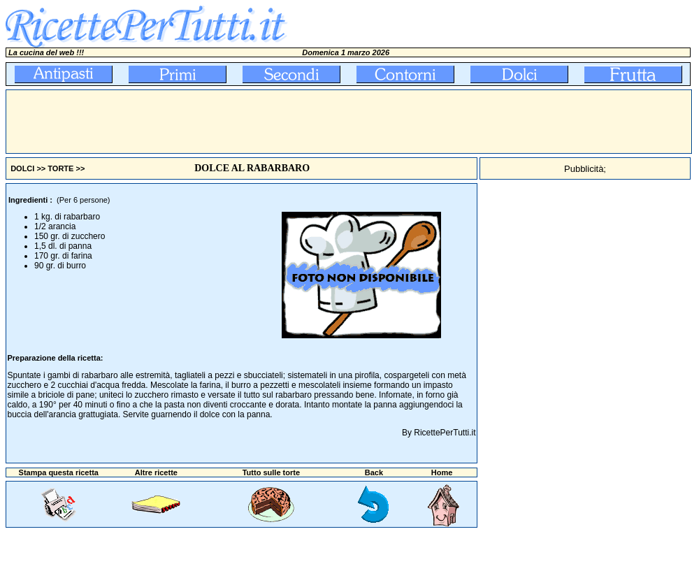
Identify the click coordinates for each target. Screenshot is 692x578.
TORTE (60, 168)
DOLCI (22, 168)
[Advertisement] (260, 121)
